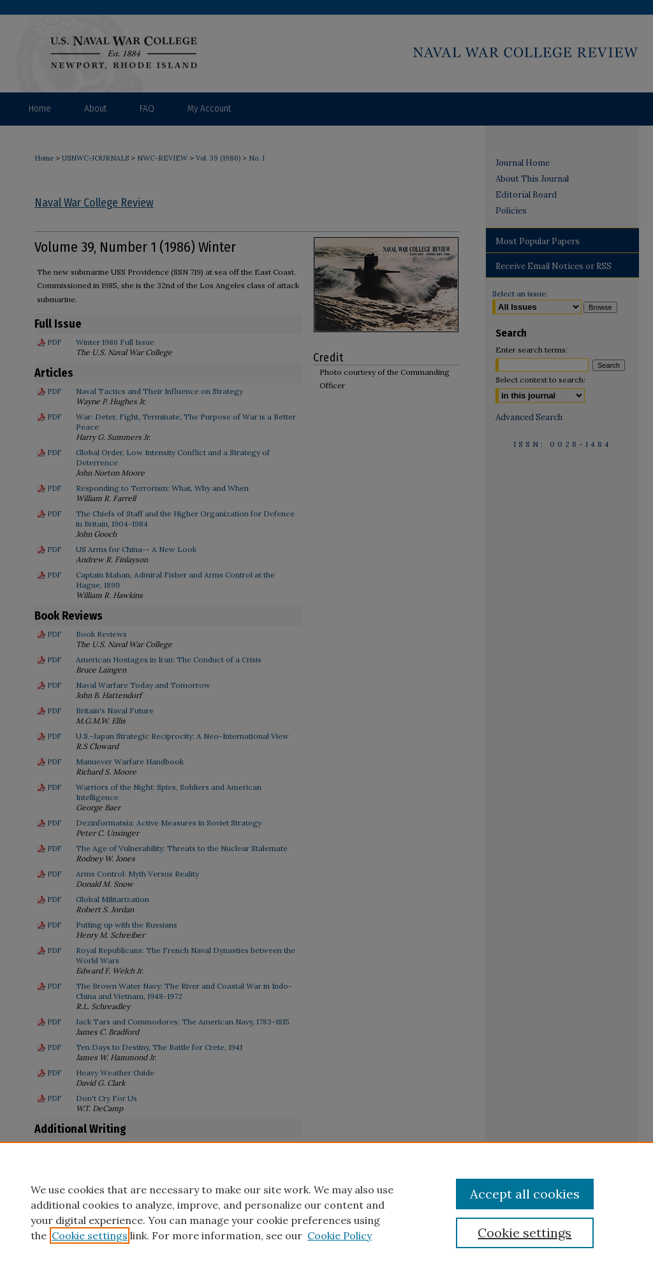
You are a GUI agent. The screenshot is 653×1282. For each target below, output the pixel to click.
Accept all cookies (525, 1194)
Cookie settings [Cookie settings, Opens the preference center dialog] (524, 1233)
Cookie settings (90, 1235)
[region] (326, 1212)
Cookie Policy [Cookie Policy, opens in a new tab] (339, 1235)
